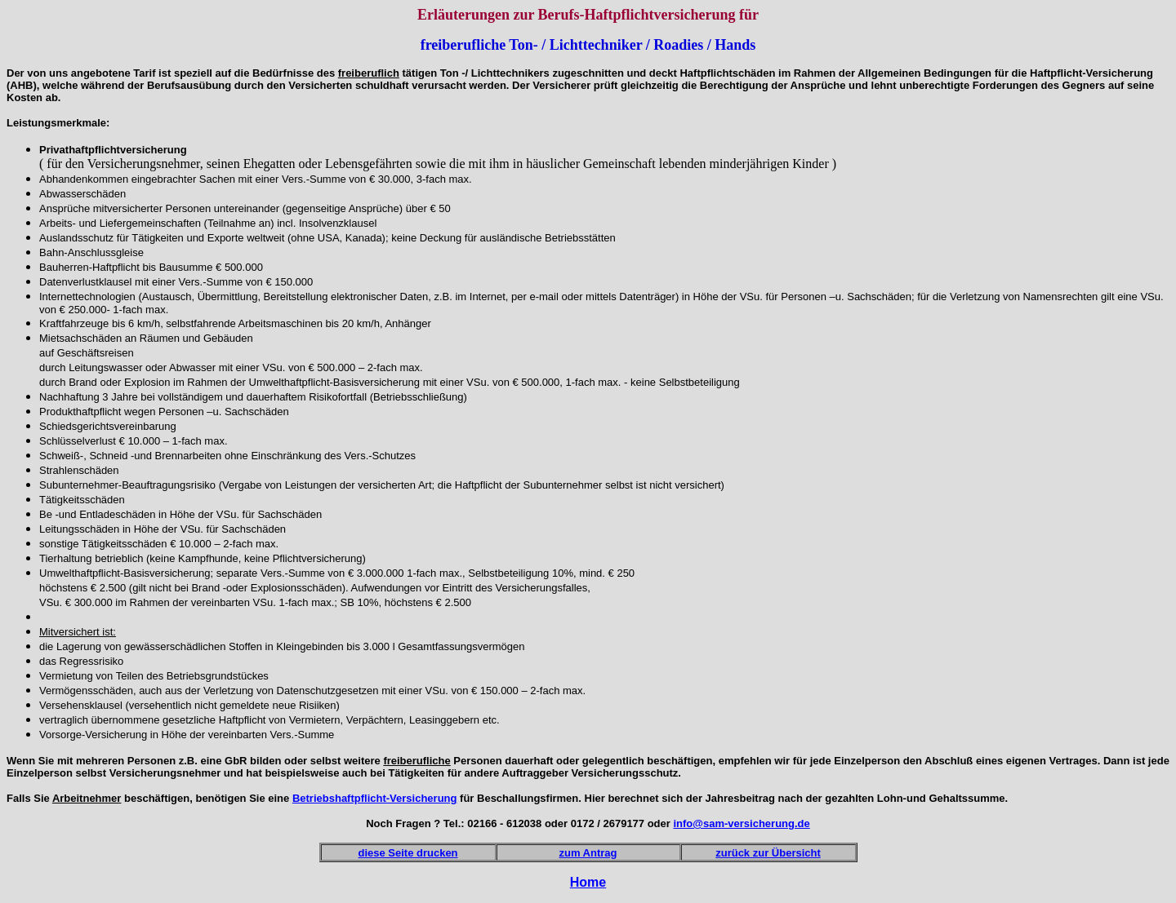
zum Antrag (588, 853)
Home (588, 882)
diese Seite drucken (407, 853)
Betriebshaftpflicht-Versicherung (374, 798)
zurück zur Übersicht (768, 853)
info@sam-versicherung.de (741, 823)
